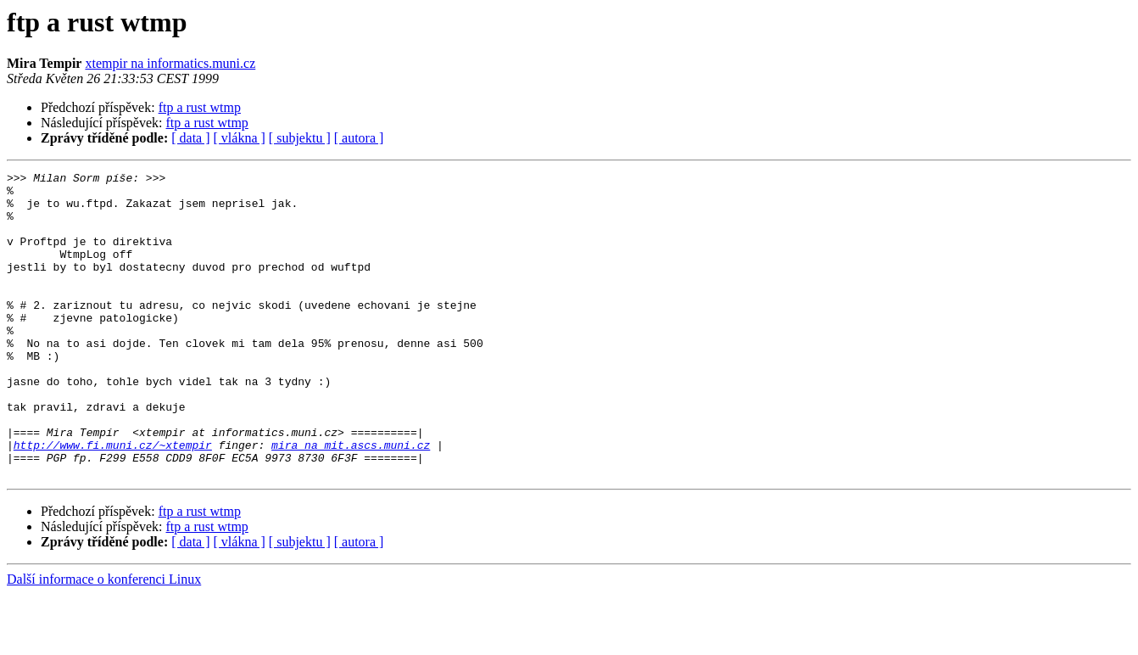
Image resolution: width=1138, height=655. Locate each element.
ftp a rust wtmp (200, 107)
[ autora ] (359, 138)
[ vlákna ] (239, 138)
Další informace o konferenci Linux (104, 640)
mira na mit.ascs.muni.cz (350, 500)
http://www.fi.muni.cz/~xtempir (113, 500)
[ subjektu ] (300, 138)
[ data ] (190, 138)
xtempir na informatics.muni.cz (170, 63)
